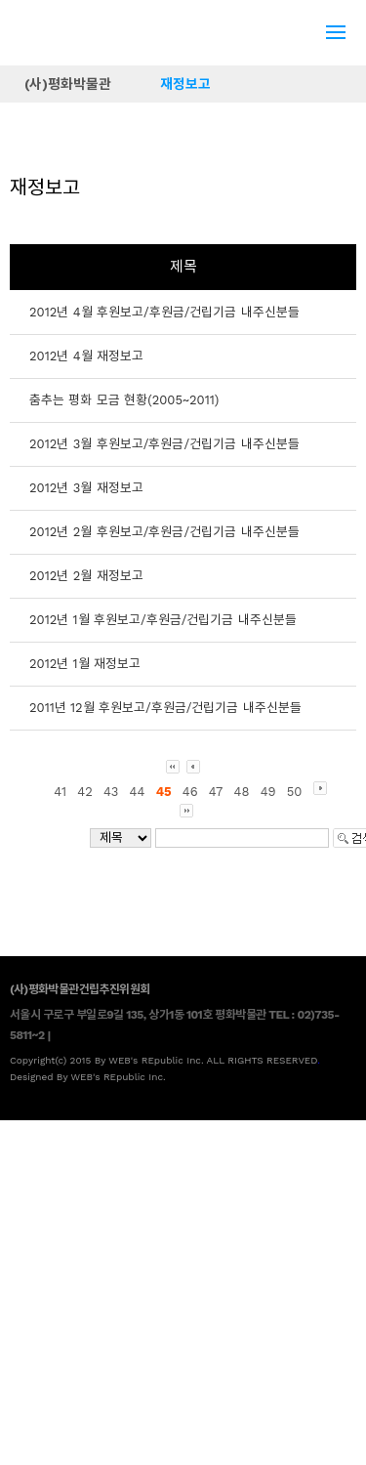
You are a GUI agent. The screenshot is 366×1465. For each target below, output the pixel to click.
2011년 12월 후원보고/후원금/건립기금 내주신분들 (165, 707)
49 (268, 791)
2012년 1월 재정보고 (85, 663)
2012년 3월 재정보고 (86, 488)
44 (137, 791)
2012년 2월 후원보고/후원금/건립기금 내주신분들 (164, 531)
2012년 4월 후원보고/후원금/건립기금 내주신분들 (164, 312)
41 (60, 791)
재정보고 (185, 84)
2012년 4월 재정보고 (86, 356)
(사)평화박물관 (67, 84)
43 (111, 791)
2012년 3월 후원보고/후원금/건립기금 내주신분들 (164, 444)
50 (295, 791)
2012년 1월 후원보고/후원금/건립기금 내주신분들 (163, 619)
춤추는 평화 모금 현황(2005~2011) (124, 400)
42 (85, 791)
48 (242, 791)
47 (216, 791)
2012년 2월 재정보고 (86, 575)
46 (190, 791)
